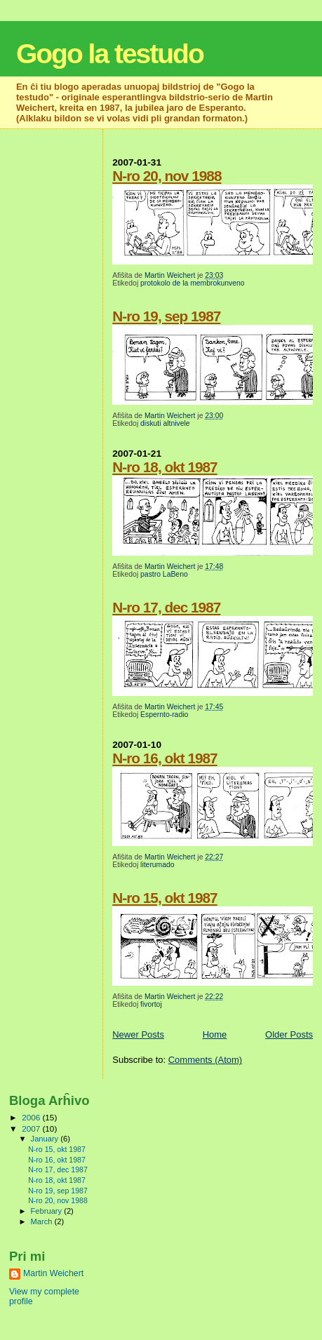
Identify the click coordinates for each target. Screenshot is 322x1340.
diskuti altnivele (164, 423)
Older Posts (289, 1034)
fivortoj (151, 1004)
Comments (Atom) (205, 1059)
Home (215, 1034)
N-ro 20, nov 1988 (166, 176)
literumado (157, 865)
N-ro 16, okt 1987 (164, 758)
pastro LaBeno (164, 574)
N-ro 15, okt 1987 (164, 898)
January (46, 1138)
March (43, 1221)
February (48, 1211)
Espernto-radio (164, 714)
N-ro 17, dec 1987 (166, 607)
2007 (32, 1128)
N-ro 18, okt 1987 (164, 467)
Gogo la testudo (109, 54)
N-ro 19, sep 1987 (166, 316)
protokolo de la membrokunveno (192, 283)
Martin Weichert (53, 1273)
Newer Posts (138, 1034)
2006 (32, 1117)
